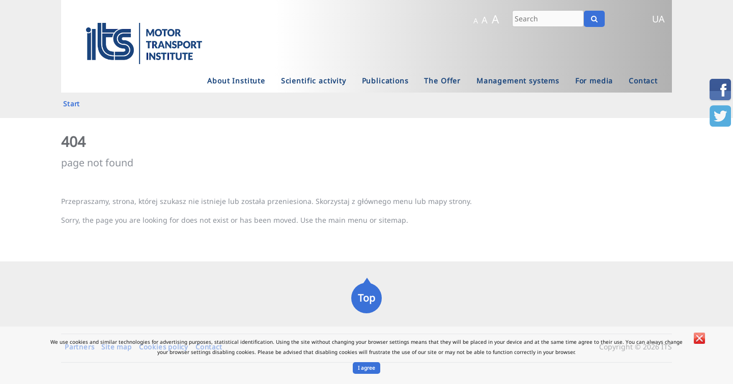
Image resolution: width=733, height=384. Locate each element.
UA (658, 19)
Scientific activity (313, 80)
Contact (643, 80)
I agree (366, 367)
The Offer (442, 80)
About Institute (236, 80)
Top (366, 298)
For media (594, 80)
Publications (385, 80)
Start (71, 103)
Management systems (517, 80)
